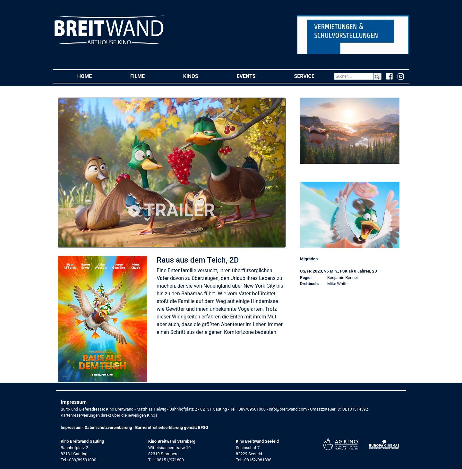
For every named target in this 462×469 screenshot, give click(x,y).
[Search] (353, 76)
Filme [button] (147, 76)
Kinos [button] (200, 76)
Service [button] (313, 76)
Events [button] (256, 76)
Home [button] (94, 76)
